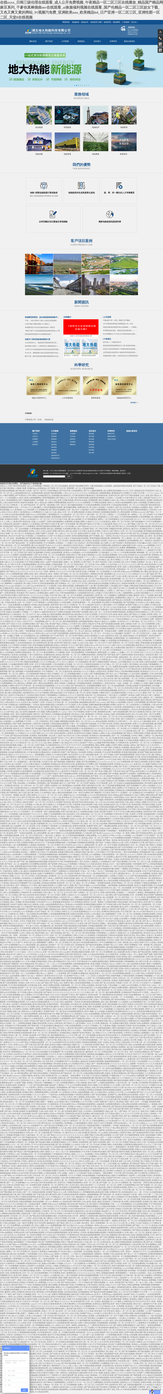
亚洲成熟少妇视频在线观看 (129, 701)
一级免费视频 (39, 622)
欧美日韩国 (149, 1050)
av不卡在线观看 (69, 591)
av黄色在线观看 (134, 568)
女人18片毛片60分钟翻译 (59, 824)
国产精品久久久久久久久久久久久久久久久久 (25, 572)
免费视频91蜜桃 (67, 900)
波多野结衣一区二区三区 (140, 744)
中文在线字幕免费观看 (112, 753)
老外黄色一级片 (6, 820)
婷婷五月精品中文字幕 (91, 625)
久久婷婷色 (140, 1295)
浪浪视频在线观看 (82, 900)
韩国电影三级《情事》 (10, 936)
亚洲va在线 (146, 1200)
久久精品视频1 (65, 603)
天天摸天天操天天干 (111, 793)
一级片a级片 (113, 696)
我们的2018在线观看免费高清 (85, 943)
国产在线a (142, 1017)
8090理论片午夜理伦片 (16, 732)
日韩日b (116, 1124)
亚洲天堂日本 (114, 496)
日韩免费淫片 (50, 1371)
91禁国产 (54, 872)
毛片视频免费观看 (132, 1136)
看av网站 (110, 896)
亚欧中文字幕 (119, 589)
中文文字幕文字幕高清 (145, 584)
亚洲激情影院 (155, 1350)
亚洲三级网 (120, 627)
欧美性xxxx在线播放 (72, 553)
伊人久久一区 (139, 520)
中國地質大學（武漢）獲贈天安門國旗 (116, 321)
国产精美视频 (59, 763)
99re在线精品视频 (80, 1300)
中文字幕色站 (105, 1307)
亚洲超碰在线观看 (126, 1150)
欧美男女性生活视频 (82, 734)
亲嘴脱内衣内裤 (115, 530)
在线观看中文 (43, 1376)
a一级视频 (153, 1105)
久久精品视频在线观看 (37, 1110)
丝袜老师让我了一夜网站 (128, 1362)
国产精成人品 (87, 1131)
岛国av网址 (94, 1238)
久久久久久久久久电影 (40, 596)
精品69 (16, 729)
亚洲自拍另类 (19, 1233)
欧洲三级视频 (92, 694)
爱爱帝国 (59, 879)
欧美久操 (28, 943)
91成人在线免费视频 (114, 734)
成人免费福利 (68, 889)
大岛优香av (50, 1057)
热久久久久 (38, 589)
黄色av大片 (118, 525)
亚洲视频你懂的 (74, 675)
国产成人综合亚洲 (123, 508)
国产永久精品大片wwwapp (23, 582)
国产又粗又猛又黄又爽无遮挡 (116, 927)
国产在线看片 (118, 544)
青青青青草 (109, 801)
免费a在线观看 (52, 713)
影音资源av (7, 846)
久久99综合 (76, 1145)
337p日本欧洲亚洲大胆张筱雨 (34, 900)
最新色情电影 (133, 858)
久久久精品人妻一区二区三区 (72, 682)
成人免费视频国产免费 (40, 851)
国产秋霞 (21, 1231)
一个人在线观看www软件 (13, 499)
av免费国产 (123, 696)
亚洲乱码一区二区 (77, 606)
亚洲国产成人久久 (110, 946)
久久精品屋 (56, 1081)
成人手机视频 (22, 1155)
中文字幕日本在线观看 (89, 1288)
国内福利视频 (148, 725)
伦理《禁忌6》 (127, 1252)
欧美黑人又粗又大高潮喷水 (47, 1238)
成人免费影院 (99, 1362)
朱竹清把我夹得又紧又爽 (43, 644)
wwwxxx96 (91, 796)
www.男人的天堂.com (8, 1236)
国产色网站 (23, 558)
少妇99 (155, 544)
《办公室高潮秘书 (60, 920)
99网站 (143, 796)
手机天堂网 (103, 530)
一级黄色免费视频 (65, 832)
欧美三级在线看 (143, 708)
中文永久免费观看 (33, 891)
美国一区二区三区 (73, 656)
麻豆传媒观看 (10, 770)
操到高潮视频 (25, 717)
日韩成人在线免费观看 (53, 553)
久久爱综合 (17, 803)
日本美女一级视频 (11, 796)
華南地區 (91, 442)
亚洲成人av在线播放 (140, 1345)
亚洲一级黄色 (49, 572)
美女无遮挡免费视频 (123, 1321)
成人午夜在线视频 (111, 881)
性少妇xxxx (129, 1088)
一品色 (9, 606)
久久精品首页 (119, 1010)
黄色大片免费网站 (75, 939)
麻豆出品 (28, 905)
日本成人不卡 (67, 779)
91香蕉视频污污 (18, 1260)
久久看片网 (115, 572)
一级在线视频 (61, 848)
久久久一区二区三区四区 (25, 877)
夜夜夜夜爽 (8, 729)
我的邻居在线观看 (22, 874)
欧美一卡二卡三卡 (39, 1295)
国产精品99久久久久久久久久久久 (92, 527)
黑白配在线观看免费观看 (67, 870)
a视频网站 (144, 675)
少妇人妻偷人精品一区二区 (82, 639)
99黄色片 (30, 610)
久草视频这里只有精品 (61, 1155)
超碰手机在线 (75, 634)
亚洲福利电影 (41, 962)
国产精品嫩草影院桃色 (125, 1359)
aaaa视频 (97, 744)
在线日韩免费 (87, 805)
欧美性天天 (147, 1157)
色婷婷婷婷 (27, 725)
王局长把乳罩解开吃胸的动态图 (138, 1181)
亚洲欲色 (117, 748)
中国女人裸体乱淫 (29, 1162)
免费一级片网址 (79, 981)
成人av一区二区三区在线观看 (120, 660)
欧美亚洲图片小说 (84, 1345)
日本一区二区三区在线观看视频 (26, 760)
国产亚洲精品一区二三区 (65, 584)
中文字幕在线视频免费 (17, 986)
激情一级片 (114, 710)
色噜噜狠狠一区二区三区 (71, 986)
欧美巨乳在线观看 (49, 891)
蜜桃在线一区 (106, 1024)
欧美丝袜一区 (23, 1236)
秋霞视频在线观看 (108, 513)
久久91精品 (56, 755)
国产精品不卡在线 (76, 1088)
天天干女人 (117, 1191)
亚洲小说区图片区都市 (103, 813)
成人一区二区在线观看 (122, 889)
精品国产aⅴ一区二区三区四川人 (125, 1122)
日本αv (95, 867)
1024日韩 (113, 998)
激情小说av (139, 808)
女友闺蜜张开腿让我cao (72, 530)
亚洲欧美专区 (8, 589)
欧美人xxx (4, 1245)
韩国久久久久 (101, 1034)
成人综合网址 (108, 1172)
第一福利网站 (86, 770)
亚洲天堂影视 (94, 679)
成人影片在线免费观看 (136, 1048)
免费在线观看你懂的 (100, 962)
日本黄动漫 (32, 986)
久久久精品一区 (7, 601)
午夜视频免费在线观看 (96, 832)
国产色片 (110, 675)
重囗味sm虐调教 (75, 520)
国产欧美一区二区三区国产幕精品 (70, 637)
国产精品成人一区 (63, 860)
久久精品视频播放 (19, 708)
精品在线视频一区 (42, 541)
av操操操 (33, 846)
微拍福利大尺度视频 (84, 1198)
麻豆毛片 (135, 530)
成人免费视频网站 (20, 846)
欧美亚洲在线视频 (38, 717)
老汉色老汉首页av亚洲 (33, 848)
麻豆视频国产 (19, 1243)
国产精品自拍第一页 (20, 544)
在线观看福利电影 (46, 1281)
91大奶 (133, 494)
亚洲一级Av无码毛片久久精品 (99, 1050)
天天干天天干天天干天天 (71, 746)
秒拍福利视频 (26, 1005)
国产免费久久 (122, 910)
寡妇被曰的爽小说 (77, 541)
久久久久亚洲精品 (114, 929)
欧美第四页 (65, 903)
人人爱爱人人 (110, 591)
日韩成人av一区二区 (22, 682)
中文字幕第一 (27, 608)
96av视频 (149, 1264)
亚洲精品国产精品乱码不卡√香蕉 (135, 993)
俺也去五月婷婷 (64, 537)
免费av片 (6, 627)
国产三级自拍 (5, 777)
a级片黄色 (52, 1029)
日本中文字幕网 (55, 1214)
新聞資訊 (81, 41)
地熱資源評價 (55, 459)
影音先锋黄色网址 (91, 791)
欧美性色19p (96, 1067)
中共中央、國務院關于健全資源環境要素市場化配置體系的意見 (47, 354)
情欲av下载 (65, 1243)
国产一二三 (41, 777)
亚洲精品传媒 (42, 658)
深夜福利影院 (10, 594)
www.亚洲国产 (138, 836)
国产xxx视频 (144, 689)
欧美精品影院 (125, 881)
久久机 (159, 565)
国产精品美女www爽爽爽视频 (135, 1072)
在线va (60, 1010)
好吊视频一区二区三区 (74, 665)
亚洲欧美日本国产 (59, 753)
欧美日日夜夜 (112, 658)
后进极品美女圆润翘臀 (148, 751)
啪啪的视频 (136, 608)
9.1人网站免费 (69, 1048)
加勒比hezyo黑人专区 (120, 843)
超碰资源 (68, 1003)
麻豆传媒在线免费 (46, 886)
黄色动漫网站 (48, 660)
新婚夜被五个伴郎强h (90, 629)
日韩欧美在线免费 (84, 591)
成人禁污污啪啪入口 (115, 560)
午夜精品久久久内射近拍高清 (24, 777)
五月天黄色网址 (103, 1264)
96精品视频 (52, 1252)
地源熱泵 (54, 453)
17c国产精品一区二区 (138, 622)
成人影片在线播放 (93, 1212)
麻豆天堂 (70, 1307)
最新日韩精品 (129, 637)
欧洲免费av (18, 855)
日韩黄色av (63, 1238)
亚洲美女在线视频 (94, 1091)
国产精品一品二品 (12, 865)
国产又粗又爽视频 (120, 862)
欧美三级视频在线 (68, 1274)
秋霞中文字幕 (91, 713)
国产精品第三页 (82, 1205)
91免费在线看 (119, 648)
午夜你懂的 (120, 551)
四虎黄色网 (73, 877)
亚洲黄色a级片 (32, 639)
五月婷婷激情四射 (53, 908)
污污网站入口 (145, 1119)
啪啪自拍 (32, 1257)
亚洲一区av (103, 817)
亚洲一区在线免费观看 (75, 653)
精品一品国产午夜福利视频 (52, 563)
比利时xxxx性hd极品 (103, 751)
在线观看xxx (143, 1317)
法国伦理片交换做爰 (41, 725)
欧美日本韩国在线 (12, 658)
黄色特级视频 (21, 1041)
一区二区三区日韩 (8, 798)
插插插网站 (83, 703)
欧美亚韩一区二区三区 (66, 884)
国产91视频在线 (78, 1019)
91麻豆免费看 (8, 496)
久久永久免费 (25, 1290)
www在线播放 (8, 653)
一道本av (59, 1057)
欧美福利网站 (111, 1362)
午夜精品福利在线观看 (79, 539)
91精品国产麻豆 (60, 1107)
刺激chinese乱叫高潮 (143, 1150)
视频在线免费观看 (31, 663)
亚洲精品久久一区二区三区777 (85, 817)
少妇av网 (64, 1179)
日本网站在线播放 (42, 967)
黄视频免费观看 (131, 1257)
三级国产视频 (106, 1200)
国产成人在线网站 (145, 1276)
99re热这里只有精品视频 (123, 1240)
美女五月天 (13, 537)
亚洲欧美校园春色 (58, 851)
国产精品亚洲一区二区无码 (19, 998)
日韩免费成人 (135, 908)
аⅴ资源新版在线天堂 (22, 494)
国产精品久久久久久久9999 (55, 1262)
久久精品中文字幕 (89, 1107)
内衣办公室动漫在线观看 (15, 515)
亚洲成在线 (85, 1188)
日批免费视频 (144, 518)
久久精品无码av (101, 1093)
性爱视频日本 (42, 824)
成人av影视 (41, 615)
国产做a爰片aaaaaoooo (102, 834)
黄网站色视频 (59, 632)
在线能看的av (72, 758)
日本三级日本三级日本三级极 (149, 539)
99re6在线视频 (42, 1053)
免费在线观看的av (141, 511)
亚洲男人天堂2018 (102, 532)
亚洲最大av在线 (74, 1107)
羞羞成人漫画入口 (40, 679)
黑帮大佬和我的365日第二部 (109, 758)
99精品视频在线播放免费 (94, 1074)
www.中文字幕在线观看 (17, 1065)
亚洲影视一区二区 (49, 1186)
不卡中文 (106, 1129)
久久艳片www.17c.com (33, 1122)
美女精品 (120, 1103)
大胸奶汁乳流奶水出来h (134, 1371)
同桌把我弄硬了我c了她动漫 (79, 1100)
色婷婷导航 (67, 518)
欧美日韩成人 (79, 546)
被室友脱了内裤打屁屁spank (141, 1262)
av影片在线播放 (94, 908)
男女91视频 (54, 722)
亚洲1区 (91, 532)
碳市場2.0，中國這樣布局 (112, 343)
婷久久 (29, 732)
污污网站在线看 (89, 941)
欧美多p (100, 1038)
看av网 (7, 694)
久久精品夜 (52, 587)
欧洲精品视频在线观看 (93, 905)
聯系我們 (35, 445)
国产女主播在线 (141, 1174)
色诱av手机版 (29, 1022)
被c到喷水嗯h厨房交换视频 (151, 1129)
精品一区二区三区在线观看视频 (79, 1262)
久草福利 (3, 965)
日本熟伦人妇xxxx (27, 634)
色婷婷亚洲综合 (121, 1022)
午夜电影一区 (142, 1340)
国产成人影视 (71, 532)
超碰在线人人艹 (18, 891)
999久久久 (121, 646)
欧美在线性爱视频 (26, 629)
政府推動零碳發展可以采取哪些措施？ (38, 335)
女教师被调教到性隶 (81, 965)
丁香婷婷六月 (153, 1072)
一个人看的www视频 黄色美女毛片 (43, 613)
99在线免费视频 (88, 1176)
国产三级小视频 (95, 1129)
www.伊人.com (34, 1245)
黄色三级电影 (126, 625)
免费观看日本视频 (72, 522)
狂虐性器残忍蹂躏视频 (108, 691)
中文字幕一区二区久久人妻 (139, 862)
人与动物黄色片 (40, 537)
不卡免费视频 (107, 815)
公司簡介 (35, 434)
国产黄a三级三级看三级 (126, 939)
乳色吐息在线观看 (126, 867)
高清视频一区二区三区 (19, 832)
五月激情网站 (58, 1124)
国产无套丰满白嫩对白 (50, 1007)
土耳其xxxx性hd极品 (33, 1317)
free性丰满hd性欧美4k (38, 1119)
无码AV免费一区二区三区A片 (12, 534)
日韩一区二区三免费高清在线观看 (114, 667)
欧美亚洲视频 (82, 589)
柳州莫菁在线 (68, 615)
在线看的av (141, 939)
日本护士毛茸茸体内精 (39, 1229)
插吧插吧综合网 (104, 713)
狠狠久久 (143, 558)
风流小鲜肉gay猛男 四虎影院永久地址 (123, 796)
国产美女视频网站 (89, 763)
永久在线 (95, 984)
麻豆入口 (63, 784)
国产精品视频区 (144, 1352)
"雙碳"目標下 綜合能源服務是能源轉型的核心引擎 (42, 332)
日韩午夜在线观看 (115, 1034)
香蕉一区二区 (35, 950)
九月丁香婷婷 (156, 589)
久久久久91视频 (74, 1176)
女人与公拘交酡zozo (69, 527)
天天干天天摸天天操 (59, 520)
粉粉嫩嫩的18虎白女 (39, 998)
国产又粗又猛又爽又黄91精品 (45, 670)
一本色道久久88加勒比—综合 (140, 1274)
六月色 (130, 694)
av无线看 (79, 1248)
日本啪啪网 (59, 1062)
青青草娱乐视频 (14, 608)
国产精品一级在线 (110, 841)
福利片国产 (73, 929)
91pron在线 (94, 1333)
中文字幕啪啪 (43, 694)
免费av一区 (68, 563)
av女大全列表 (103, 1343)
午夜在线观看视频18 (68, 594)
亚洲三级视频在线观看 (140, 1236)
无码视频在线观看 (84, 684)
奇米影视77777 (82, 558)
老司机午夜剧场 (7, 874)
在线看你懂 (147, 641)
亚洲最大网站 (28, 1093)
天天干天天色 (82, 584)
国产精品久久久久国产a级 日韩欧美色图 (72, 499)
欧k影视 (10, 834)
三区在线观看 (58, 665)
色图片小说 (72, 544)
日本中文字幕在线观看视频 (43, 584)
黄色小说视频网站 (14, 1088)
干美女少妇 (91, 1245)
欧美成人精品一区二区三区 (93, 839)
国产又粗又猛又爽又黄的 (36, 570)
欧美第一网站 (10, 1210)
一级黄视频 (53, 1231)
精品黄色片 (68, 546)
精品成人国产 (110, 577)
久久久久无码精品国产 (96, 1210)
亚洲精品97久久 (20, 1336)
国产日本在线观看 (125, 848)
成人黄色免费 (57, 927)
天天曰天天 (103, 615)
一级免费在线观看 (103, 884)
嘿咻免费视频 (46, 1245)
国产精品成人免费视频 (103, 639)
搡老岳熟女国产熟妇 (154, 796)
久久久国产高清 (138, 974)
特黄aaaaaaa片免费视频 (130, 572)
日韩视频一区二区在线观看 (99, 572)
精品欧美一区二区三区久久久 (93, 896)
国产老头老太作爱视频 (54, 1126)
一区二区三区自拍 (128, 1062)
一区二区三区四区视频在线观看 (109, 1098)
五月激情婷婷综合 (92, 739)
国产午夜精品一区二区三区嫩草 (76, 1281)
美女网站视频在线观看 (130, 672)
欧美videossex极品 (35, 1117)
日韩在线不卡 (152, 629)
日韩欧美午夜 (26, 893)
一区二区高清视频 (21, 530)
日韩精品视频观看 (95, 927)
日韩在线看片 (77, 741)
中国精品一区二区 (59, 675)
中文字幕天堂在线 (84, 701)
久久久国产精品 (18, 1107)
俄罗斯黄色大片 (9, 1160)
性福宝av (120, 784)
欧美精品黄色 (130, 544)
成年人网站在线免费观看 (43, 684)
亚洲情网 (16, 879)
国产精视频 (120, 782)
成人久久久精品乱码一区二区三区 (24, 744)
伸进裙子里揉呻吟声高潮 (91, 1371)
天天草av (144, 658)
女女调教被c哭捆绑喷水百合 (27, 701)
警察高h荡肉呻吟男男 (147, 1122)
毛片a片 (145, 1086)
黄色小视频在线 (42, 798)
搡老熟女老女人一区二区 (128, 874)
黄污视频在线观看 (75, 506)
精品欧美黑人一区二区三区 (100, 974)
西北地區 (91, 451)
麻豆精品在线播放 (121, 1081)
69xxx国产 (139, 1050)
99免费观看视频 (19, 618)
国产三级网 (45, 786)
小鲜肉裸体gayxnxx (55, 960)
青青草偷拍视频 (108, 744)
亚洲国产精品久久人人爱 (56, 1193)
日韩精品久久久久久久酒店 (18, 741)
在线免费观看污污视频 (33, 1067)
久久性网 (96, 1024)
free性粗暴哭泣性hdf (61, 1043)
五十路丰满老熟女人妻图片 (54, 1117)
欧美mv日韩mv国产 (125, 991)
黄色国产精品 (55, 625)
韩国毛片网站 (126, 1133)
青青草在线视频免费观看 (13, 927)
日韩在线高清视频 (106, 808)
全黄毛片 (150, 936)
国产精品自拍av (77, 1243)
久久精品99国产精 (148, 1290)
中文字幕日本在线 (105, 725)
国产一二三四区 (25, 1219)
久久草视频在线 (41, 511)
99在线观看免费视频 (73, 834)
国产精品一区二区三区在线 (137, 1260)
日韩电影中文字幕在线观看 (16, 1026)
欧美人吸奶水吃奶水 (73, 620)
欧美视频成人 (125, 710)
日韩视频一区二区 (43, 501)
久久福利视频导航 (135, 934)
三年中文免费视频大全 (143, 867)
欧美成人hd (145, 858)
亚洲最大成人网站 (17, 1072)
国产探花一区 (89, 563)
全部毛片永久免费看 (117, 549)
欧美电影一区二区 (14, 720)
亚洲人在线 (5, 1274)
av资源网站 (31, 784)
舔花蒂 (113, 910)
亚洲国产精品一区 (90, 530)
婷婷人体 (17, 1012)
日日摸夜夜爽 (39, 817)
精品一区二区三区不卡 (99, 644)
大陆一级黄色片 (61, 1374)
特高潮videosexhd (122, 765)
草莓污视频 (118, 741)
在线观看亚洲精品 (58, 1143)
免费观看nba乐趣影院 (21, 606)
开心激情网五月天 (145, 1390)
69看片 (126, 665)
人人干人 (125, 651)
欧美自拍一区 (141, 1029)
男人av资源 (130, 1224)
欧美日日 (71, 503)
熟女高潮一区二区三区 (130, 1160)
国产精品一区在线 (148, 910)
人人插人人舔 (49, 748)
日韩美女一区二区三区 (16, 1309)
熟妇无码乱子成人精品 (147, 791)
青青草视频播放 (49, 499)
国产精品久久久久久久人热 (62, 1302)
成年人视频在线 (27, 967)
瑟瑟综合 (127, 530)
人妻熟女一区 (72, 663)
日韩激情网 (99, 1357)
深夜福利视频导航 (134, 1386)
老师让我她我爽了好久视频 (34, 713)
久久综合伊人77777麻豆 (86, 1081)
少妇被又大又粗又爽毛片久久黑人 (129, 499)
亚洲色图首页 (140, 991)
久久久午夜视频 (95, 841)
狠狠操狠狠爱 (87, 1255)
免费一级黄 (81, 1048)
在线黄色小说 (56, 786)
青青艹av (108, 839)
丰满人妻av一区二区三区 (17, 1117)
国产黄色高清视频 (118, 851)
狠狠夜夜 (91, 1055)
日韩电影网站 (16, 694)
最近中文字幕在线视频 (57, 1336)
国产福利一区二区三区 (96, 515)
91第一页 (128, 560)
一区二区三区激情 (145, 515)
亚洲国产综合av (113, 672)
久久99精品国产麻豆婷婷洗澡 (148, 506)
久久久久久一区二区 (55, 717)
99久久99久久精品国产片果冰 (81, 744)
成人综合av (145, 1114)
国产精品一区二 (18, 974)
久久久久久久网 (53, 1283)
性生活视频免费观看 (18, 1288)
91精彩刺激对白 (139, 560)
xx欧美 (115, 979)
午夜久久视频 (146, 627)
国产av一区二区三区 (54, 622)
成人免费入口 (106, 544)
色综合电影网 (59, 734)
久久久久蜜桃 (143, 606)
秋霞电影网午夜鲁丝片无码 (40, 675)
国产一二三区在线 (40, 860)
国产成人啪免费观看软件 (153, 1126)
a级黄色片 (58, 1200)
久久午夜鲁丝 (132, 691)
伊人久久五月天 (23, 1307)
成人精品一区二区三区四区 (79, 920)
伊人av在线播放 (48, 939)
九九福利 (87, 560)
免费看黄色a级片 (144, 774)
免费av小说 (18, 872)
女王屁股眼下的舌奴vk (90, 1138)
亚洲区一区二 (11, 1024)
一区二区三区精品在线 (63, 672)
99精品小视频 (151, 720)
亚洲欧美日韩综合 (144, 713)
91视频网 (80, 1038)
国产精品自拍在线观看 (19, 736)
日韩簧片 (111, 508)
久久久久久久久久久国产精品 (59, 1169)
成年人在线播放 (149, 786)
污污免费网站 (91, 1157)
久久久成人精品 (55, 513)
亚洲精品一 (23, 641)
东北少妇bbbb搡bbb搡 (43, 577)
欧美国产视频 (143, 753)
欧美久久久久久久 (8, 1305)
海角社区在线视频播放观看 (131, 1309)
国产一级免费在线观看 (108, 827)
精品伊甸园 (40, 934)
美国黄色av (7, 1057)
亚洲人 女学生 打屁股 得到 (25, 922)
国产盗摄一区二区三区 (70, 575)
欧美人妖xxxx (70, 777)
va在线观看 (99, 1317)
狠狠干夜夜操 (151, 765)
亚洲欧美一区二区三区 (100, 608)
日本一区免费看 (136, 896)
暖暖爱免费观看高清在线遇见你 (60, 551)
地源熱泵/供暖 (96, 22)
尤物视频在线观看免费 (19, 774)
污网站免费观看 (30, 855)
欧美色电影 (35, 779)
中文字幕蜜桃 (49, 544)
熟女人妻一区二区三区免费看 (70, 596)
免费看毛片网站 (88, 1219)
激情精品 (29, 808)
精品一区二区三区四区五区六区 (89, 879)
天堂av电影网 (81, 1084)
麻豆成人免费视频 (54, 530)
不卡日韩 (76, 518)
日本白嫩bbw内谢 (144, 544)
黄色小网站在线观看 (31, 627)
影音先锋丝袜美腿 (68, 998)
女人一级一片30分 (141, 1193)
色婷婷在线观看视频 (143, 1314)
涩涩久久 (94, 977)
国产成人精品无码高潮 (147, 565)
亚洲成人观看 (157, 874)
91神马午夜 (27, 751)
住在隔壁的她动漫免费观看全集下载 (121, 967)
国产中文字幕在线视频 (130, 496)
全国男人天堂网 (136, 815)
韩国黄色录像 (86, 1072)
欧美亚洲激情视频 (83, 984)
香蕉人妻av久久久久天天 (68, 1041)
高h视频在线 (95, 551)
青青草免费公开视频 (142, 734)
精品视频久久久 (147, 594)
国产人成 (152, 1029)
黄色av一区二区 (92, 1019)
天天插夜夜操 (97, 1100)
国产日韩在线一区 (53, 817)
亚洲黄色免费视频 (7, 492)
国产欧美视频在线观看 (102, 601)
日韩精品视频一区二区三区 (63, 565)
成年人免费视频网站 (99, 511)
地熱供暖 (54, 445)
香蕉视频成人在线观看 (71, 786)
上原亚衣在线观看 (51, 1019)
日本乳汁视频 (134, 644)
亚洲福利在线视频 (140, 1000)
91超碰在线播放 (66, 858)
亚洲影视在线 (49, 656)
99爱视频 (112, 1388)
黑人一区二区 (106, 739)
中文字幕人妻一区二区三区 (149, 549)
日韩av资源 (55, 1150)
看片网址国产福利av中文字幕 (88, 525)
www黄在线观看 (29, 946)
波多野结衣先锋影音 (25, 1207)
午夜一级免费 (144, 946)
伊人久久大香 (47, 734)
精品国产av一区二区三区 (40, 520)
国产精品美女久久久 (124, 1298)
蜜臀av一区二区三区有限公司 (60, 943)
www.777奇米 (115, 620)
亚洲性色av (97, 1305)
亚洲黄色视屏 (136, 1153)
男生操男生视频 (151, 784)
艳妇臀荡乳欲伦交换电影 (113, 996)
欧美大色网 (132, 1057)
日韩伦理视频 (144, 1367)
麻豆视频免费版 (70, 508)
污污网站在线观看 (99, 503)
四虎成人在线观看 (94, 753)
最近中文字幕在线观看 (135, 1010)
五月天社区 (93, 1300)
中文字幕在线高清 (131, 779)
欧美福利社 (84, 575)
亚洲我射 (151, 732)
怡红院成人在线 (147, 667)
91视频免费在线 (34, 579)
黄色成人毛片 (12, 629)
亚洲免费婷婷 (12, 501)
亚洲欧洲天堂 (130, 582)
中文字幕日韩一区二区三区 (23, 568)
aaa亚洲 (137, 594)
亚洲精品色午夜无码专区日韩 (63, 765)
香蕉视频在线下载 (147, 853)
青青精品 (156, 556)
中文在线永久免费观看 (31, 667)
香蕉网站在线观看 (52, 1179)
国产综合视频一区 (151, 1036)
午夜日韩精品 (93, 829)
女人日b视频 (58, 729)
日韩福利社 (44, 722)
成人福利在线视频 (127, 677)
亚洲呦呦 (93, 589)
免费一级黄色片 (156, 620)
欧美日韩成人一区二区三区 (129, 827)
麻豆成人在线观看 (17, 1255)
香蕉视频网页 (99, 1112)
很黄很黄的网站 (104, 1029)
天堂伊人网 (71, 1098)
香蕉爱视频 (56, 518)
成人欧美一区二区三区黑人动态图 (22, 824)
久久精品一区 (90, 910)
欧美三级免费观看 (148, 898)
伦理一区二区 (149, 1069)
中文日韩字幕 (110, 570)
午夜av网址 (45, 667)
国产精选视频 (53, 784)
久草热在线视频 (52, 858)
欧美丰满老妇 (84, 870)
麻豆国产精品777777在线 (110, 822)
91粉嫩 (102, 641)
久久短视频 (4, 1290)
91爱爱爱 (85, 732)
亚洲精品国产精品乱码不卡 (14, 527)
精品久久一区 (133, 599)
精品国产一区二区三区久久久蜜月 (56, 539)
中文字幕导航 (118, 1055)
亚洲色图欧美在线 (123, 715)
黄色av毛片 (61, 1326)
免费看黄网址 (121, 599)
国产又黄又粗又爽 (40, 1214)
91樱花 (22, 660)
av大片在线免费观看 (89, 553)
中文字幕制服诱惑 (90, 520)
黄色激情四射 (101, 796)
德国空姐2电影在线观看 (133, 1069)
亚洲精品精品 (156, 798)
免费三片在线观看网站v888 (55, 815)
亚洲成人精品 (121, 1238)
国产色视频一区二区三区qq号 (59, 741)
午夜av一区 (54, 558)
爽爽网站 (9, 584)
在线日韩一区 (90, 696)
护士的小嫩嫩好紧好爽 (25, 1141)
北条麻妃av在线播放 (140, 508)
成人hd (2, 1321)
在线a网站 (22, 784)
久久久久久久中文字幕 (65, 572)
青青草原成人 (22, 591)
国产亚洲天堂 (55, 1355)
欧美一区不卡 (100, 658)
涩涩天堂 (111, 960)
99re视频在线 (38, 772)
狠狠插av (83, 1195)
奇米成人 (144, 696)
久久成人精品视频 (83, 867)
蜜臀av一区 (102, 520)
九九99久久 (114, 817)
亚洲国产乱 (112, 1095)
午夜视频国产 (86, 627)
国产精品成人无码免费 (121, 601)
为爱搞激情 (155, 1212)
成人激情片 (135, 1290)
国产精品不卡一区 (97, 1069)
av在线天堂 (18, 958)
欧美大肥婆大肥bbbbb (56, 532)
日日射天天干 (5, 541)
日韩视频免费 (96, 1172)
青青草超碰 (27, 1221)
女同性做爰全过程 (14, 1017)
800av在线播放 (13, 889)
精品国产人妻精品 (20, 525)
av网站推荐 (133, 587)
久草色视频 (147, 1309)
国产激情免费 (136, 1376)
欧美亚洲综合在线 (15, 670)
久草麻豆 (86, 1283)
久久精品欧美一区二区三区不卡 (73, 515)
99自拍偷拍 (32, 1065)
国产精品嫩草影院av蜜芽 (42, 729)
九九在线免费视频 (66, 1231)
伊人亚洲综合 (35, 641)
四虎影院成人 (129, 682)
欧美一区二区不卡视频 (104, 755)
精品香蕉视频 (80, 1050)
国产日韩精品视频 (47, 1288)
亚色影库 (83, 549)
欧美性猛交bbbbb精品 (59, 648)
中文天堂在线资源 (105, 741)
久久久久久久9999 (32, 1357)
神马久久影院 (101, 689)
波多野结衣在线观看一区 (39, 689)
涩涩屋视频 (149, 801)
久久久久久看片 (39, 1095)
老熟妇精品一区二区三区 (127, 570)
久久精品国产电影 (35, 789)
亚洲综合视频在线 (142, 1053)
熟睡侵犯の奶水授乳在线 (17, 579)
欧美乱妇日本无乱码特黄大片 (109, 1036)
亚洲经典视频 (66, 1160)
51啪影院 (94, 862)
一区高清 (35, 706)
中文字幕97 (86, 1153)
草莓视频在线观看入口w (51, 779)
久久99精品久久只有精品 (98, 549)
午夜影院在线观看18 (92, 665)
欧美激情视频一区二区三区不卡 (123, 579)
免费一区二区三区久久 (9, 1079)
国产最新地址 (12, 793)
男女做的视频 (58, 782)
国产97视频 (123, 587)
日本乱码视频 (26, 1095)
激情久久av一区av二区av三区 (57, 1153)
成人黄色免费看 (40, 834)
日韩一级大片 (61, 506)
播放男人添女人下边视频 (144, 596)
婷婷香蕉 (54, 827)
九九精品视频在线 (34, 618)
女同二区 (112, 784)
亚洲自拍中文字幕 (55, 862)
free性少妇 (113, 1290)
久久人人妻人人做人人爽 (40, 1081)
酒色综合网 (154, 820)
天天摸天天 (51, 803)
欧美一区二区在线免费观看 (114, 686)
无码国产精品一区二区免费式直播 (45, 682)
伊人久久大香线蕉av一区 (24, 813)
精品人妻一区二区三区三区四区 (72, 1157)
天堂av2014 (38, 691)
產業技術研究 (112, 437)
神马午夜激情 (116, 610)
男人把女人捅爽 (155, 1081)
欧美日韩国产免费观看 (95, 599)
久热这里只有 (64, 898)
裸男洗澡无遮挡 (56, 694)
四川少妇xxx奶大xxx (43, 920)
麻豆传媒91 (108, 606)
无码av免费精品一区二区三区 (107, 1155)
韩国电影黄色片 (129, 708)
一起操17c (71, 1174)
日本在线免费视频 (84, 1305)
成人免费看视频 (43, 637)
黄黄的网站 (130, 646)
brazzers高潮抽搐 (148, 568)
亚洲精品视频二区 (121, 639)
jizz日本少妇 (45, 917)
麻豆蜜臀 (133, 1388)
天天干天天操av (43, 1257)
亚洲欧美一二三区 (25, 1086)
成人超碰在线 (42, 946)
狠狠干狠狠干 (41, 534)
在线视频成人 (98, 684)
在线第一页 (53, 534)
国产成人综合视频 (48, 972)
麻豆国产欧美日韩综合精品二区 (85, 803)
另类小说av (143, 988)
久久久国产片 (17, 943)
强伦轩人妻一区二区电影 (137, 851)
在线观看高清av (152, 679)
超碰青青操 (118, 1295)
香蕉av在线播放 (88, 986)
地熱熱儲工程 (55, 456)
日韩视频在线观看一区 (23, 1031)
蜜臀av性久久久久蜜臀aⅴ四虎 (20, 748)
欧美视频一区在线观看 (81, 608)
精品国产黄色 (104, 977)
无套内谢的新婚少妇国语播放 (75, 927)
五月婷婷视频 (5, 910)
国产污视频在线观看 (27, 501)
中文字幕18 (124, 1328)
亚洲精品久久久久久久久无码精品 (135, 620)
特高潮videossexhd (138, 513)
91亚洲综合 (30, 660)
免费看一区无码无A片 (119, 622)
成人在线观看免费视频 (9, 551)
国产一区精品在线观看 (23, 834)
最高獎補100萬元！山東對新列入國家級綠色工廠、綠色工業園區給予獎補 (50, 347)
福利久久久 (21, 955)
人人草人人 (115, 553)
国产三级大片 (110, 1103)
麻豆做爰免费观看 (70, 622)
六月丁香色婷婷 (72, 549)
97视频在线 (114, 1076)
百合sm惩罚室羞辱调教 (27, 549)
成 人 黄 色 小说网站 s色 (103, 648)
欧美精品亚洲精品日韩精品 (104, 627)
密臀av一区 (63, 629)
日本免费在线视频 (128, 553)
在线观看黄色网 (110, 568)
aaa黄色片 (112, 934)
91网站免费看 (22, 532)
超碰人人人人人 (78, 1155)
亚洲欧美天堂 (115, 1193)
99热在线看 (9, 703)
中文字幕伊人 (78, 641)
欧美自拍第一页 (44, 867)
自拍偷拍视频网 (91, 641)
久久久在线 (153, 1065)
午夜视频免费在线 (68, 1017)
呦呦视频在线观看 (151, 917)
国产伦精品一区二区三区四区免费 (90, 1017)
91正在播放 (39, 727)
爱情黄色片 (56, 1367)
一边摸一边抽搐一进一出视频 (128, 684)
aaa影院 (125, 1041)
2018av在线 (122, 556)
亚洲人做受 (122, 568)
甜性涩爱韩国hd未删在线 (103, 670)
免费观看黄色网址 (42, 1093)
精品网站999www (30, 694)
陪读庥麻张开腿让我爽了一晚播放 (51, 549)
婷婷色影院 (110, 599)
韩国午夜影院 (12, 679)
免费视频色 (99, 1383)
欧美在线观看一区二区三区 (86, 1231)
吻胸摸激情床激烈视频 (38, 862)
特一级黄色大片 (78, 860)
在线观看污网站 (112, 677)
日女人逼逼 (145, 496)
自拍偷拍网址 (89, 596)
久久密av (85, 675)
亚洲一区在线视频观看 (36, 1324)
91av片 (126, 492)
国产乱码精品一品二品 (146, 1214)
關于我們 (49, 41)
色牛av (3, 620)
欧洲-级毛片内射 (15, 599)
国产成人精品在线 (98, 1188)
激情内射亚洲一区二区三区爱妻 (81, 1328)
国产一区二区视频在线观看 (114, 879)
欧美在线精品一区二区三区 (148, 920)
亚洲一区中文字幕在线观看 (41, 665)
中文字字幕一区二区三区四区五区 (14, 553)
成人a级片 (148, 777)
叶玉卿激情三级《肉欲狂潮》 (84, 917)
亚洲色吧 (89, 1362)
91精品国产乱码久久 (94, 606)
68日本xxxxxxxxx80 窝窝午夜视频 (115, 1281)
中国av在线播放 (9, 1224)
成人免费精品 (150, 570)
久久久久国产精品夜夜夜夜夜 (47, 629)
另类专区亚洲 (38, 1221)
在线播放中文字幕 (68, 701)
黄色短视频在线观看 (104, 1081)
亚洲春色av (106, 851)
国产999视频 (94, 537)
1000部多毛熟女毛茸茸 (36, 696)
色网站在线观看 (64, 613)
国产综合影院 (128, 1174)
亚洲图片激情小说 (124, 931)
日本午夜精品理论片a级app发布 (16, 1100)
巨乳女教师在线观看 (103, 972)
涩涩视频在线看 (154, 851)
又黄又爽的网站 (36, 560)
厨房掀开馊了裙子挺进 (106, 656)
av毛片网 (133, 1041)
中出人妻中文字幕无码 (74, 739)
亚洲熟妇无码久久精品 (98, 779)
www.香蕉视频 (54, 903)
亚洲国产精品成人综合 (132, 1143)
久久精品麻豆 (104, 553)
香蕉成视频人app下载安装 (50, 701)
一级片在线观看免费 (120, 713)
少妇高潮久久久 (94, 582)
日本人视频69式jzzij (66, 796)
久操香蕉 (104, 660)
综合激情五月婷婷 (124, 1026)
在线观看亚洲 (106, 1269)
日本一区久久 (87, 874)
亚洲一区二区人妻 (101, 651)
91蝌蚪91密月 (13, 686)
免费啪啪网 (79, 587)
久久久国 (77, 1133)
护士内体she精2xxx (66, 1252)
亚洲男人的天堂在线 (70, 755)
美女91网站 (141, 936)
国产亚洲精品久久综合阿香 (111, 708)
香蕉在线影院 (80, 1055)
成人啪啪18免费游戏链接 (121, 1243)
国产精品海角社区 (78, 686)
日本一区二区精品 (88, 518)
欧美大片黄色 (131, 953)
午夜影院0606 (54, 1074)
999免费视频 (10, 1143)
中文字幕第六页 (7, 622)
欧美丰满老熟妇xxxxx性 (91, 556)
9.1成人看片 (155, 1034)
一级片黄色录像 (34, 763)
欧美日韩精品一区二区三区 (140, 870)
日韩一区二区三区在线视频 (132, 532)
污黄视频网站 (153, 665)
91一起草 (110, 1283)
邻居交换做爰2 (42, 877)
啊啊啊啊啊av (132, 549)
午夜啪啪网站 (129, 962)
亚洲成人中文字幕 (144, 822)
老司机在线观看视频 (149, 758)
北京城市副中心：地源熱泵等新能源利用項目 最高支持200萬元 (47, 343)
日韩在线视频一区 (75, 1207)
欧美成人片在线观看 (44, 632)
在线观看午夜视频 (74, 941)
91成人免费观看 (104, 789)
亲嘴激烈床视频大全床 (9, 508)
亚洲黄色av (76, 1131)
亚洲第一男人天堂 (26, 727)
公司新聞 (72, 434)
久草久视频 (11, 1340)
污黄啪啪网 (20, 1264)
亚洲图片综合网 (57, 1172)
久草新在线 (106, 981)
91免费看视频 (68, 1055)
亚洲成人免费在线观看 (121, 981)
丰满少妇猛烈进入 (86, 988)
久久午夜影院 (14, 646)
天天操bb (75, 1169)
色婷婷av (16, 851)
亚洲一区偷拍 (103, 1043)
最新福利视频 (54, 813)
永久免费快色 (80, 1264)
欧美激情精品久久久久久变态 (130, 641)
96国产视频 (40, 746)
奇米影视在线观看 (154, 855)
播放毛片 (9, 691)
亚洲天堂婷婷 (69, 879)
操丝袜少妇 (60, 656)
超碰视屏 (101, 1105)
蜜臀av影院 (29, 575)
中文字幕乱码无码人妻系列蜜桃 (139, 670)
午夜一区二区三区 (86, 772)
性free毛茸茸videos (69, 846)
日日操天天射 (47, 763)
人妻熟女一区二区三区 (114, 1017)
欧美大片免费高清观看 (143, 886)
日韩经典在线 (108, 1367)
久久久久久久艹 (126, 1364)
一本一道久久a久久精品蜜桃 (139, 722)
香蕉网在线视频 (44, 958)
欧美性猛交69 (122, 1169)
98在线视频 (26, 1114)
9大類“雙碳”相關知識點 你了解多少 (37, 325)
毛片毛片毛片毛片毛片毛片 (112, 582)
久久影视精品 (35, 525)
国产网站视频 (6, 1193)
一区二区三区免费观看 (92, 1290)
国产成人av (147, 922)
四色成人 (114, 663)
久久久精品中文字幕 (106, 836)
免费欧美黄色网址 (88, 656)
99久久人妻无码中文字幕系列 (66, 772)
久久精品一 (110, 499)
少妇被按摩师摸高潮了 (38, 832)
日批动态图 (19, 808)
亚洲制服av (35, 969)
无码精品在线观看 (48, 884)
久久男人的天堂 (107, 679)
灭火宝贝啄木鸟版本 (124, 629)
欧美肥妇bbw (26, 513)
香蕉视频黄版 (150, 893)
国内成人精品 (104, 1286)
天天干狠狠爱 (16, 1248)
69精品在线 (8, 525)
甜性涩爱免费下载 (42, 648)
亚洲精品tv (89, 1226)
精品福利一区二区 (41, 608)
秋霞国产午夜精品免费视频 (146, 884)
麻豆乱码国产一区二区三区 (141, 748)
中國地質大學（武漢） (34, 420)
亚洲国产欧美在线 (63, 803)
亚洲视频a (30, 1072)
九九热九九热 (83, 644)
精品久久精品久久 (102, 622)
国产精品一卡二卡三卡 (88, 758)
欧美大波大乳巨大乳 (67, 736)
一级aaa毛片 (154, 993)
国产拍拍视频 (129, 603)
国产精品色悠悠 (144, 953)
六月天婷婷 (61, 1371)
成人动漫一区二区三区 (67, 948)
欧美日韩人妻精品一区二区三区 (82, 618)
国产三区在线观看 (68, 525)
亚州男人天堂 (23, 560)
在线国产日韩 (26, 646)
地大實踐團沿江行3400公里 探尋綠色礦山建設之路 (120, 335)
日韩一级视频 (49, 589)
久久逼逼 (28, 670)
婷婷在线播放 (144, 1336)
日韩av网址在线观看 (103, 1136)
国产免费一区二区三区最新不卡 (58, 839)
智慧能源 (54, 437)
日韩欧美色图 (68, 501)
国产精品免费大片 (139, 618)
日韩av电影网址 (87, 1378)
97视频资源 (142, 1255)
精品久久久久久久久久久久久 (110, 732)
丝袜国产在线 (129, 1295)
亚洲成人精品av (92, 708)
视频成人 (26, 599)
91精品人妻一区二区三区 (66, 589)
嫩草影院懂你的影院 (121, 1031)
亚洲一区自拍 (46, 703)
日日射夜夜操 (115, 651)
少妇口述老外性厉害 (11, 503)
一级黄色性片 (5, 1167)
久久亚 (73, 912)
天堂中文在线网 (91, 615)
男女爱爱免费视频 (15, 1212)
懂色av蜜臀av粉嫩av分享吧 (106, 746)
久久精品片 (67, 1331)
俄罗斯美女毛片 (39, 1031)
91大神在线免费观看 (92, 506)
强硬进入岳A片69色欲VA (149, 741)
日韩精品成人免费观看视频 (100, 494)
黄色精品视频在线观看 (116, 948)
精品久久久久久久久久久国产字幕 (22, 924)
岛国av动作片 (47, 1350)
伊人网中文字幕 (142, 962)
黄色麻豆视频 (63, 732)
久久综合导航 (111, 565)
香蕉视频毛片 (68, 1369)
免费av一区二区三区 (86, 1386)
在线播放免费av (150, 815)
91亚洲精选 (91, 1264)
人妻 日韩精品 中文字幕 (88, 691)
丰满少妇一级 (125, 1217)
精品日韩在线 (40, 551)
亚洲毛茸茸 (106, 506)
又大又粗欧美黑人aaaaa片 (114, 1260)
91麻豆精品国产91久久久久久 (91, 568)
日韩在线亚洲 (25, 1279)
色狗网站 (67, 577)
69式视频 (19, 1067)
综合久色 (53, 698)
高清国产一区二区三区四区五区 (137, 634)
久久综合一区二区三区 (133, 591)
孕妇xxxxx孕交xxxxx (22, 941)
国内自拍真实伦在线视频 (99, 584)
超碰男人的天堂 (152, 824)
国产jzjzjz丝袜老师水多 (37, 587)
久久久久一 (69, 1264)
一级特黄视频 (112, 886)
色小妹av (12, 1317)
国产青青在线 (33, 1026)
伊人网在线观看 (123, 513)
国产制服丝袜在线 (29, 1138)
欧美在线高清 (90, 1338)
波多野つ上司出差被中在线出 (141, 1176)
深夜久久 (61, 698)
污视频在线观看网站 (74, 1183)
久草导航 (12, 1307)
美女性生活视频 (44, 565)
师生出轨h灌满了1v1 (9, 953)
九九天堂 (19, 810)
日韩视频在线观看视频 (124, 801)
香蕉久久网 (11, 532)
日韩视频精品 (126, 1205)
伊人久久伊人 (138, 1138)
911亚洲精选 (90, 936)
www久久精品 (154, 1062)
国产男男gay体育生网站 (135, 772)
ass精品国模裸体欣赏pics (55, 905)
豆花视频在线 (30, 637)
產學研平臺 (111, 434)
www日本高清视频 (98, 886)
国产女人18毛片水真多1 (25, 898)
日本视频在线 (62, 939)
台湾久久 (151, 622)
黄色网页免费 (155, 1103)
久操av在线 (43, 1112)
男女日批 (112, 511)
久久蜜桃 (118, 1302)
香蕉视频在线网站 (55, 1248)
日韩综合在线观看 (115, 936)
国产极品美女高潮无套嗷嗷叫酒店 (125, 1107)
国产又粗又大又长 (14, 625)
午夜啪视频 (106, 770)
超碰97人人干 (31, 1362)
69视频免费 (126, 763)
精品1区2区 (11, 955)
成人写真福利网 (36, 1269)
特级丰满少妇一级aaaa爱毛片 (12, 801)
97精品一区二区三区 (86, 972)
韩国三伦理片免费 (126, 1333)
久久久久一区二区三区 (48, 796)
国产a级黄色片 (102, 618)
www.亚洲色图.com (18, 511)
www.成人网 (12, 560)
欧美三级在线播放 (80, 1129)
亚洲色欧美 (80, 946)
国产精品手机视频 (35, 1041)
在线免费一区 (56, 1093)
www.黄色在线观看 (8, 677)
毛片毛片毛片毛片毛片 (113, 682)
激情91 (58, 1255)
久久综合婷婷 (134, 927)
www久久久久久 (63, 639)
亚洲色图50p (54, 1034)
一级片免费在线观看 (88, 610)
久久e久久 (102, 763)
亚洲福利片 (110, 1012)
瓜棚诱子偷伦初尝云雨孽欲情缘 (98, 546)
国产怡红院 (38, 748)
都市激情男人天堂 (104, 589)
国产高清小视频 (69, 727)
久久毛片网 (117, 1141)
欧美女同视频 (69, 660)
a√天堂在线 (87, 670)
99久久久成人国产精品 (47, 870)
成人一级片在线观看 (54, 934)
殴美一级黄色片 (102, 910)
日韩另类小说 (151, 958)
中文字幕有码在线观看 (14, 1029)
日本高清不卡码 (141, 1005)
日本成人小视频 (93, 981)
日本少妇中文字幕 (58, 758)
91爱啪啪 (81, 1098)
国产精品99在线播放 (57, 511)
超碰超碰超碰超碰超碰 (134, 784)
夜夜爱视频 (9, 734)
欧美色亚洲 (125, 860)
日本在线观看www (119, 1060)
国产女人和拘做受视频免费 (58, 1148)
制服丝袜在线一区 (136, 639)
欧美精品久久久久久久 (150, 672)
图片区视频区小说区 (107, 501)
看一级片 (69, 950)
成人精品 (64, 744)
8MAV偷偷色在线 (133, 627)
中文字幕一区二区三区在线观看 (41, 710)
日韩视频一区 (70, 867)
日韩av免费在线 (130, 1317)
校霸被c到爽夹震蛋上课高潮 (69, 853)
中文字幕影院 (47, 672)
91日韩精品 (81, 1091)
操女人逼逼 (85, 1250)
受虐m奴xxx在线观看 (74, 905)
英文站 (134, 22)
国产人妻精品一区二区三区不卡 (87, 893)
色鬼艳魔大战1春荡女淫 (61, 496)
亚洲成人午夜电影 (26, 1283)
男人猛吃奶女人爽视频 (23, 684)
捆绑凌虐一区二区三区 (143, 996)
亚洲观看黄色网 (70, 862)
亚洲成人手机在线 (34, 1084)
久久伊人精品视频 (86, 755)
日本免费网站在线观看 (122, 839)
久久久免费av (116, 1086)
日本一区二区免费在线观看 (74, 513)
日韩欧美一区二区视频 (25, 1143)
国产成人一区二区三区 (72, 934)
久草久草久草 (134, 910)
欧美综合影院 (124, 841)
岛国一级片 (110, 1198)
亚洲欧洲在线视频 (14, 1093)
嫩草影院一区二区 (93, 1053)
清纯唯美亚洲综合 (124, 1288)
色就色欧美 (102, 696)
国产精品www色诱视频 (116, 703)
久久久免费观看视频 (15, 575)
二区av (65, 494)
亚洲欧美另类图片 (12, 520)
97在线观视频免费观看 (148, 1198)
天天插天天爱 (152, 991)
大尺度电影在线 (122, 744)
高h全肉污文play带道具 (153, 934)
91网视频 (88, 1248)
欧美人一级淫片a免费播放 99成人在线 (36, 1091)
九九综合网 (5, 1238)
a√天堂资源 (5, 1119)
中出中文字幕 (12, 558)
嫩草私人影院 (10, 1293)
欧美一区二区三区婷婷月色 (19, 917)
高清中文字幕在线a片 (17, 696)
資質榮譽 (35, 440)
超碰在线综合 (80, 782)
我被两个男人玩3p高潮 (109, 1333)
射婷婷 (56, 1162)
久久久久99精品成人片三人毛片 (143, 651)
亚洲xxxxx (25, 520)
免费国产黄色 (92, 827)
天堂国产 (58, 660)
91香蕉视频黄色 (81, 1124)
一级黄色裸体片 (40, 1029)
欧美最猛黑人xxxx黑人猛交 (108, 518)
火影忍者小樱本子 (71, 1010)
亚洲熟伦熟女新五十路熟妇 (83, 570)
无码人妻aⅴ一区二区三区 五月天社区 (58, 893)
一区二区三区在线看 (64, 720)
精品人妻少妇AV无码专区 (128, 760)
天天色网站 (17, 1010)
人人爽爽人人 (77, 898)
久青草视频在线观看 (38, 530)
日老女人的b (48, 1181)
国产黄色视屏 (54, 1160)
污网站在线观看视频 (53, 727)
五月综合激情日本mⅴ (68, 1105)
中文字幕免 (69, 1172)
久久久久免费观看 (83, 503)
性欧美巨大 (42, 1381)
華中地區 (91, 437)
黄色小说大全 (66, 1007)
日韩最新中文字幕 (64, 805)
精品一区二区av (80, 950)
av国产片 (37, 1200)
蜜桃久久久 (60, 1288)
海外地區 (91, 453)
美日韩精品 (134, 665)
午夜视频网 (64, 820)
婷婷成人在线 (38, 905)
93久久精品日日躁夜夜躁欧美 (26, 698)
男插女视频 (119, 1371)
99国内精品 (67, 1046)
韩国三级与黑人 (102, 710)
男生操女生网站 (11, 596)
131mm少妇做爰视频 (70, 1119)
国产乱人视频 (48, 1290)
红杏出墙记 (78, 798)
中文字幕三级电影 (40, 751)
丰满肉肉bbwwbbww (153, 1138)
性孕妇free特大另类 (29, 931)
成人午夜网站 (26, 996)
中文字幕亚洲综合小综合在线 (108, 1309)
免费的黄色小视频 (73, 763)
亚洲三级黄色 (70, 1350)
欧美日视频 (95, 965)
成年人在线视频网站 (11, 893)
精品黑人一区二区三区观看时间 (22, 1000)
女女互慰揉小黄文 (62, 1103)
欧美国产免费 (131, 606)
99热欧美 (119, 1172)
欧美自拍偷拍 (90, 939)
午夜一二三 (63, 618)
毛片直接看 (132, 1331)
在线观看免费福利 (112, 1105)
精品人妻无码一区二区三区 (103, 1160)
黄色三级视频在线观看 (40, 941)
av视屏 (139, 955)
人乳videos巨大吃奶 (107, 803)
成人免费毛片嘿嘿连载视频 (55, 503)
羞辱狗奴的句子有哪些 (121, 494)
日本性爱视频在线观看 (121, 974)
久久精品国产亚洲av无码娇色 (89, 1174)
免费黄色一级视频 (58, 941)
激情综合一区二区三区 (79, 1122)
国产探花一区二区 (28, 658)
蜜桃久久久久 (80, 808)
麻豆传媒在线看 (149, 1046)
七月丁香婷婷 (72, 1143)
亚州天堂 (7, 1053)
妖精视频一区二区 (116, 1324)
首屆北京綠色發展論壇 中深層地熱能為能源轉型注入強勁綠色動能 (126, 350)
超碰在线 (84, 1062)
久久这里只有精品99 (106, 782)
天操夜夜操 (117, 1269)
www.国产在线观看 (95, 1298)
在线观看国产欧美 (111, 1355)
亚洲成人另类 (24, 984)
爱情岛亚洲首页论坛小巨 (65, 1038)
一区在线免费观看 (151, 808)
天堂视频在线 (80, 1286)
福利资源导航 (17, 541)
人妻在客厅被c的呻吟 (95, 760)
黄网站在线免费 (116, 962)
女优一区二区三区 (7, 1105)
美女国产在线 (101, 986)
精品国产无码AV (58, 739)
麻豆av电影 (67, 1300)
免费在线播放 (59, 1359)
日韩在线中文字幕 (121, 815)
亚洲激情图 (93, 501)
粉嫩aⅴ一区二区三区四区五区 (132, 653)
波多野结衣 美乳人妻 (113, 637)
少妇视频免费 (97, 1250)
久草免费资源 (137, 601)
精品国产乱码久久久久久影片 (51, 546)
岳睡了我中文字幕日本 (124, 941)
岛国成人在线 (90, 1088)
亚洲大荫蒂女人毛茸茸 (94, 682)
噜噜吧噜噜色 (125, 1245)
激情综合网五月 (84, 534)
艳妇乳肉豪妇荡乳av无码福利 (52, 706)
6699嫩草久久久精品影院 (106, 1319)
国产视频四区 (96, 793)
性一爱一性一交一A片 (93, 717)
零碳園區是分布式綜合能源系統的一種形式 (40, 328)
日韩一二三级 (19, 979)
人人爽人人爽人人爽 (36, 620)
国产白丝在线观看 (80, 1331)
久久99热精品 (74, 855)
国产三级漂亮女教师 (124, 656)
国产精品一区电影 (103, 843)
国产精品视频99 (138, 522)
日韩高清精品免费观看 (145, 579)
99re (73, 1198)
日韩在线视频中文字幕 (131, 758)
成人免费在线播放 (55, 1048)
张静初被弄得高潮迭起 (92, 898)
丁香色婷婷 (75, 824)
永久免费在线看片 (120, 1007)
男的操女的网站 (16, 1238)
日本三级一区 (99, 1198)
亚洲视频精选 (84, 1293)
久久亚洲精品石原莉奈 (80, 903)
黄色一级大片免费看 (152, 715)
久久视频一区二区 (33, 1172)
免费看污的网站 (153, 939)
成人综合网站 (62, 1000)
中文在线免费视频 (153, 520)
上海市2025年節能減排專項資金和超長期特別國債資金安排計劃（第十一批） (52, 350)
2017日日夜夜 (70, 706)
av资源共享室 (101, 672)
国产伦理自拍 (20, 496)
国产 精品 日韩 (42, 625)
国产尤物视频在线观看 (104, 765)
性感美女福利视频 (96, 1062)
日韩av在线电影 (18, 610)
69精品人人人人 (146, 1124)
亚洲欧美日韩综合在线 (43, 889)
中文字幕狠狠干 (39, 603)
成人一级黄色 (106, 537)
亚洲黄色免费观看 (130, 751)
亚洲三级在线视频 (106, 791)
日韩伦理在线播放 (136, 537)
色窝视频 (125, 748)
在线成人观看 (109, 715)
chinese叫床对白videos (58, 922)
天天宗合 (71, 922)
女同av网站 (57, 591)
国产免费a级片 (103, 610)
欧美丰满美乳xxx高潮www (150, 1117)
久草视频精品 (32, 601)
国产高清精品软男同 (144, 834)
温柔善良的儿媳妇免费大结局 (124, 546)
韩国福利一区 (96, 1376)
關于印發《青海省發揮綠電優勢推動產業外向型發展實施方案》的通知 (49, 357)
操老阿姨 (41, 846)
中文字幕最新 (119, 606)
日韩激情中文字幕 (96, 727)
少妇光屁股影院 (107, 551)
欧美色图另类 (144, 691)
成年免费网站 (74, 629)
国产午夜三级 (22, 862)
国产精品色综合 (68, 908)
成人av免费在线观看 (104, 1219)
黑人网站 (144, 572)
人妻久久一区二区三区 (68, 534)
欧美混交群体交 (22, 1250)
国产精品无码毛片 (55, 677)
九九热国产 (41, 522)
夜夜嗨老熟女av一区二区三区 (23, 1053)
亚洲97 (141, 570)
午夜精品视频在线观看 (92, 1367)
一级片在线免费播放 (130, 853)
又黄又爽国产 (86, 601)
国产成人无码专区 (87, 710)
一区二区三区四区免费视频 (67, 691)
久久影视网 (130, 589)
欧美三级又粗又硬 (45, 1321)
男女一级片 (129, 1053)
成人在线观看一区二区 (19, 827)
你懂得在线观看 (36, 544)
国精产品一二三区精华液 (82, 1046)
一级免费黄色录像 (124, 832)
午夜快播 (99, 1176)
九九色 (113, 608)
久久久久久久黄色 (152, 653)
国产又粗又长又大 (72, 601)
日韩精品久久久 (148, 608)
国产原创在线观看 (122, 1376)
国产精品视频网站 (143, 589)
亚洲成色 (68, 1112)
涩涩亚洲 (14, 639)
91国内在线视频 (89, 1324)
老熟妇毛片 (122, 934)
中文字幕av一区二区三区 (112, 665)
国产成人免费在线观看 (19, 1119)
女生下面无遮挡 (58, 1236)
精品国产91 (127, 1195)
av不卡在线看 (34, 591)
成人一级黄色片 (146, 541)
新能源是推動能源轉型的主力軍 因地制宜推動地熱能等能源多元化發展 (128, 346)
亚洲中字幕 (46, 579)
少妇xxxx (26, 1126)
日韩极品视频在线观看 (41, 518)
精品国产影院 (117, 1117)
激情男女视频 (98, 591)
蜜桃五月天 (39, 839)
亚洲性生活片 (115, 584)
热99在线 (143, 665)
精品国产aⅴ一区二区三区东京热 (27, 820)
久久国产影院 (118, 1136)
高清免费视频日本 (83, 881)
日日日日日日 (152, 803)
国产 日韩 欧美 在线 (117, 772)
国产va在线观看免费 (136, 958)
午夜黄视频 (75, 1103)
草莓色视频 (145, 644)
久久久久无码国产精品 (49, 760)
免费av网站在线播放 (134, 813)
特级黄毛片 (131, 720)
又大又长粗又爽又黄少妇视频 (116, 1100)
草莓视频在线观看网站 (87, 1105)
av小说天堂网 (134, 675)
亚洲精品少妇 (137, 1036)
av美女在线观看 (153, 1219)
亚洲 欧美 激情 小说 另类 (121, 1162)
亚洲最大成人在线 (79, 582)
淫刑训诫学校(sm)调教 (109, 767)
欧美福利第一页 (81, 889)
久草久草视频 (5, 568)
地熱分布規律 (112, 440)
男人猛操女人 (128, 1378)
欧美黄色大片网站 (94, 1359)
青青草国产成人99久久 (60, 606)
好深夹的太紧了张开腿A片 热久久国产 (81, 698)
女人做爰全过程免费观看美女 (87, 667)
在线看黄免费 (37, 494)
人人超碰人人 (113, 653)
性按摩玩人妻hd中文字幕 (122, 534)
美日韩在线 (23, 710)
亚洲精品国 (5, 1255)
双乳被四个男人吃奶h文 (26, 594)
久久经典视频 (111, 641)
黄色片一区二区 (122, 1262)
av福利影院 (18, 584)
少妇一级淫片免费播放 (132, 1141)
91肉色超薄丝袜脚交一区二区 (124, 506)
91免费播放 (31, 527)
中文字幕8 (82, 532)
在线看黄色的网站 (82, 1369)
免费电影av (63, 872)
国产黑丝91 (115, 532)
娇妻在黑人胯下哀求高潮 (42, 929)
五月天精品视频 (115, 1072)
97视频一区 (18, 637)
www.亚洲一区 (41, 610)
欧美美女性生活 (53, 900)
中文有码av (139, 603)
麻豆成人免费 (139, 1015)
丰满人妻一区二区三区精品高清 (95, 810)
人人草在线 (32, 1069)
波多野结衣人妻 (152, 1240)
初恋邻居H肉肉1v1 (81, 551)
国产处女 (38, 556)
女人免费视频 (65, 608)
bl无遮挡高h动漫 (21, 789)
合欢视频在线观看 (118, 694)
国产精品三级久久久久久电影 (69, 1224)
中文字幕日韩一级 (27, 686)
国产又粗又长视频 (82, 886)
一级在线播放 (111, 924)
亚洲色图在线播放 (130, 929)
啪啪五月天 (107, 1191)
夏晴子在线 (78, 1112)
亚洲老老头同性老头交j (22, 691)
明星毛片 (37, 715)
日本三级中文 (156, 1236)
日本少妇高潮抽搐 (126, 717)
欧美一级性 (138, 1195)
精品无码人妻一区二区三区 (80, 1279)
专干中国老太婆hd (140, 889)
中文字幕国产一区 (152, 836)
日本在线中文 (42, 903)
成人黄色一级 (150, 537)
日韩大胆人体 (6, 870)
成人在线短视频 (101, 774)
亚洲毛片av (71, 1298)
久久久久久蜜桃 (88, 672)
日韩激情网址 (77, 492)
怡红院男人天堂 (139, 629)
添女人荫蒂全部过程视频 (39, 558)
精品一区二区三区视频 (86, 884)
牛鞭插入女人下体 (91, 767)
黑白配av (97, 770)
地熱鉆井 (84, 22)
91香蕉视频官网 (151, 931)
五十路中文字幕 (14, 565)
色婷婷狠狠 (37, 893)
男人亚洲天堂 (59, 1183)
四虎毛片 (82, 544)
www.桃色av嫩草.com (15, 1179)
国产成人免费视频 (131, 1117)
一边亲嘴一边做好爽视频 (46, 1000)
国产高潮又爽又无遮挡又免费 (25, 1300)
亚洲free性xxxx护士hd (44, 634)
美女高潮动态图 (139, 1207)
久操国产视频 (20, 1084)
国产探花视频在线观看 (111, 625)
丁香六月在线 (83, 862)
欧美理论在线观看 (111, 1383)
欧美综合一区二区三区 (91, 634)
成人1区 (19, 713)
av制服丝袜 (71, 684)
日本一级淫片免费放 (141, 1357)
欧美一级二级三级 (134, 922)
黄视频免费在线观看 (47, 639)
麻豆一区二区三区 (110, 717)
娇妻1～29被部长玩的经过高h (58, 1388)
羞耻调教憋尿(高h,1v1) (60, 1036)
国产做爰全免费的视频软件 (125, 1326)
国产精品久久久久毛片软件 (148, 746)
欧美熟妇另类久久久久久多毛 (105, 874)
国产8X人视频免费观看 (93, 492)
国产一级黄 (17, 1281)
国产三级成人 (48, 879)
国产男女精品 (104, 867)
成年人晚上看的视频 (110, 908)
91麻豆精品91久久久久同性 (122, 1350)
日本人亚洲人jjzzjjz (16, 1046)
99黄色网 (45, 1133)
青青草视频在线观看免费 (100, 539)
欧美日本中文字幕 (155, 599)
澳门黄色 (86, 620)
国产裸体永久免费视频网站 (18, 758)
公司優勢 (35, 442)
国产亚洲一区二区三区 (77, 991)
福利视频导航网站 (86, 622)
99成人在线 (98, 805)
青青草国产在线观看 (80, 613)
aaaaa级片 (67, 953)
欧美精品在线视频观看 (45, 686)
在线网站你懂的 (29, 625)
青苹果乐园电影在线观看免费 (48, 527)
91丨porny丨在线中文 (140, 820)
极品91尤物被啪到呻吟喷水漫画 (36, 872)
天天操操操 (5, 903)
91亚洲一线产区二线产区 (36, 492)
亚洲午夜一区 (101, 596)
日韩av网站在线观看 (66, 587)
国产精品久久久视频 (137, 615)
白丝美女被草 (44, 1300)
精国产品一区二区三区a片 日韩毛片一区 (77, 658)
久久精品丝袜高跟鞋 (86, 689)
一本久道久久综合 (31, 927)
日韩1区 (130, 703)
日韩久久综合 (78, 936)
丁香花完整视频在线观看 (52, 508)
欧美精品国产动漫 (66, 1286)
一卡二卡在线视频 (10, 815)
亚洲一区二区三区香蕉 (134, 917)
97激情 (147, 1162)
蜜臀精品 (44, 791)
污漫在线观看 (31, 1243)
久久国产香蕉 (56, 568)
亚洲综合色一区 (123, 608)
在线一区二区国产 (25, 603)
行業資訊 (72, 437)
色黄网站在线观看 (50, 618)
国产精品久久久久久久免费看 (68, 627)
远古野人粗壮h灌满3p (29, 796)
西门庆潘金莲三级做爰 (136, 1338)
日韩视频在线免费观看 (37, 651)
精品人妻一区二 (96, 613)
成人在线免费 (119, 953)
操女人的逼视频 (140, 503)
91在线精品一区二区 (36, 1345)
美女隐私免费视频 (109, 556)
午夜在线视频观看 (67, 558)
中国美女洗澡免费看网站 (29, 972)
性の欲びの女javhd (120, 537)
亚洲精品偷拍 (43, 594)
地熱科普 (72, 440)
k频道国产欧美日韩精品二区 (83, 1034)
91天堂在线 (32, 955)
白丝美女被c (18, 1122)
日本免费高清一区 (150, 793)
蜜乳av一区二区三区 (116, 689)
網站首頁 (33, 41)
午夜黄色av (11, 1155)
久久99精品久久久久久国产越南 (141, 575)
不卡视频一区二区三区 (53, 560)
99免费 (105, 1290)
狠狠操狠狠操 (75, 1153)
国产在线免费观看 (61, 634)
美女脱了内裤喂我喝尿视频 (49, 1243)
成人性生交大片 (7, 1331)
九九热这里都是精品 (24, 644)
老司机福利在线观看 (38, 1100)
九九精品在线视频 (17, 577)
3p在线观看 (26, 1226)
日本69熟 (94, 732)
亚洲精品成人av (65, 1267)
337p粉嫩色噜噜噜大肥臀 (18, 665)
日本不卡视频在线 (145, 1188)
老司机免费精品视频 (85, 891)
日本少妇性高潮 (126, 520)
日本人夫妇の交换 (71, 1314)
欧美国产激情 (145, 965)
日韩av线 (12, 862)
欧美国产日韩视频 (63, 1269)
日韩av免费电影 (143, 1024)
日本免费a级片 (76, 670)
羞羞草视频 (116, 977)
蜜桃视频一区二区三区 (146, 553)
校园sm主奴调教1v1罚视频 (17, 613)
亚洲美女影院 (11, 1086)
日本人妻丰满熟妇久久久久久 (105, 701)
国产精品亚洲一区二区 (107, 991)
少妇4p (140, 546)
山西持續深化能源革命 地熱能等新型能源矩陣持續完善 (122, 353)
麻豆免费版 (53, 1286)
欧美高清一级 (25, 829)
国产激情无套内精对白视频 (119, 1153)
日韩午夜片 (122, 722)
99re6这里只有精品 (126, 1005)
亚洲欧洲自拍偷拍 (146, 587)
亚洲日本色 (99, 570)
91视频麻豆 (112, 596)
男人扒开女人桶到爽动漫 (38, 1328)
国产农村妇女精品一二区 (71, 1283)
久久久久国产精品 (17, 570)
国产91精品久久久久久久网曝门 (16, 1048)
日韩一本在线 (44, 1362)
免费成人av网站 (98, 734)
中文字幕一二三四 (31, 722)
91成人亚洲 (57, 501)
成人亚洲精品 (33, 1288)
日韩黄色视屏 (53, 603)
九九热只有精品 (142, 1224)
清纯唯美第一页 (117, 539)
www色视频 (126, 836)
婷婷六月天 (144, 943)
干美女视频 (112, 986)
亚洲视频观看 (102, 1324)
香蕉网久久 (140, 551)
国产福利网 (53, 865)
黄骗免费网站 (137, 777)
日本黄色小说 (53, 610)
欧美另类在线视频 (40, 1055)
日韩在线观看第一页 (110, 855)
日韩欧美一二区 (16, 506)
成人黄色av (130, 879)
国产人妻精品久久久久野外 (118, 829)
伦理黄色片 (126, 891)
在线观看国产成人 (139, 1003)
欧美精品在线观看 (107, 629)
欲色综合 (46, 1298)
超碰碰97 (56, 744)
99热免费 (30, 511)
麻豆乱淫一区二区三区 (101, 1117)
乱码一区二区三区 (131, 984)
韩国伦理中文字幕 (73, 556)
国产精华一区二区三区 (73, 560)
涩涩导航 (85, 855)
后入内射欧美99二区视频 (116, 955)
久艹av (122, 1076)
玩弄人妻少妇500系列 (26, 677)
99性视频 (141, 824)
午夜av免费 (18, 632)
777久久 (68, 1086)
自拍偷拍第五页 (44, 496)
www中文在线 (111, 760)
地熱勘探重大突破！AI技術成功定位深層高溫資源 (120, 357)
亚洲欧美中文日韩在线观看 (39, 1150)
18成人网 (158, 817)
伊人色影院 (117, 751)
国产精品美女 (107, 798)
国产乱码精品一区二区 (122, 972)
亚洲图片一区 (126, 793)
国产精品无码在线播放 (149, 969)
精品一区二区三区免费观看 (88, 1364)
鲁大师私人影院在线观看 (146, 663)
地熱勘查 (75, 22)
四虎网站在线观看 (146, 760)
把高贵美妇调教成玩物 (73, 677)
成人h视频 (81, 1245)
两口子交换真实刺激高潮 (10, 967)
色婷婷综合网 (134, 667)
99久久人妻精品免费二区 (88, 846)
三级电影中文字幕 (153, 551)
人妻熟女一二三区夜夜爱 (117, 515)
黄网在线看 (102, 653)
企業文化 (35, 437)
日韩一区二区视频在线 (17, 763)
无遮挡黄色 (26, 518)
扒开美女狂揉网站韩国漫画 (82, 577)
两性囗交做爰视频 (35, 553)
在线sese (103, 829)
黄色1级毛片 (10, 1041)
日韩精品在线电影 (102, 1271)
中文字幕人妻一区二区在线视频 (66, 703)
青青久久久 (137, 725)
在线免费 (117, 1214)
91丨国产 (114, 867)
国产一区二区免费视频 (121, 736)
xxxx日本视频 (128, 1269)
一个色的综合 (146, 610)
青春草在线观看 (27, 503)
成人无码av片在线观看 (125, 501)
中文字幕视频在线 (53, 988)
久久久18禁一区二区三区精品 (103, 1369)
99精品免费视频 (25, 1202)
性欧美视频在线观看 (121, 1219)
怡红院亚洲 (13, 1202)
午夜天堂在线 (55, 689)
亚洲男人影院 (101, 1181)
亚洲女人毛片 (35, 532)
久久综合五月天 (141, 717)
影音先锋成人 (139, 656)
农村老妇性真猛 (90, 1029)
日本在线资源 (49, 1378)
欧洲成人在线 (83, 1376)
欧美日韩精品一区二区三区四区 (48, 896)
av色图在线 (140, 720)
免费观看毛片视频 (125, 596)
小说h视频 (113, 587)
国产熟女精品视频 (85, 1229)
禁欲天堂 (134, 1017)
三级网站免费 (56, 967)
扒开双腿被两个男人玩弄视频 (29, 884)
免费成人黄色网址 (130, 1300)
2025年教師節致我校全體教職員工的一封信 (118, 325)
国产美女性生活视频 (125, 511)
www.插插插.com (26, 889)
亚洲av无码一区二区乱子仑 (145, 1364)
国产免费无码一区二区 (118, 644)
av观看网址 (121, 541)
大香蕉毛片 (128, 1034)
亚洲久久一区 (52, 1343)
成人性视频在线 (55, 1369)
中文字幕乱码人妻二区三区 (84, 579)
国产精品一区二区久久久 (151, 827)
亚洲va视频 (137, 660)
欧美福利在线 (102, 496)
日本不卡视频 (130, 563)
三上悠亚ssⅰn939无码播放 (10, 853)
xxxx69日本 (111, 1226)
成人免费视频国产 (109, 915)
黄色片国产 (92, 1084)
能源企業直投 (129, 41)
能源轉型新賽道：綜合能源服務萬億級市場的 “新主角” (47, 318)
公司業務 (65, 41)
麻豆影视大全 (106, 889)
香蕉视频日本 (54, 515)
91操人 (44, 532)
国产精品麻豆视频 (33, 539)
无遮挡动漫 (70, 1114)
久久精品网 (87, 834)
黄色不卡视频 (22, 770)
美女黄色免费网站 (47, 1164)
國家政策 (72, 445)
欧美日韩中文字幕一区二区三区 (145, 972)
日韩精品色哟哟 (72, 1288)
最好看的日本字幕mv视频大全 (107, 1079)
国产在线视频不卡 (134, 786)
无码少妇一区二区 (31, 786)
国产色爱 (114, 969)
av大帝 (117, 836)
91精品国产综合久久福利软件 (87, 660)
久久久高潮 (89, 1312)
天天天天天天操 (67, 1050)
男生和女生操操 (81, 501)
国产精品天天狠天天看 (50, 525)
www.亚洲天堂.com (137, 765)
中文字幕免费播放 (45, 1065)
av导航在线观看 (127, 977)
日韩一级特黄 (123, 943)
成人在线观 (153, 658)
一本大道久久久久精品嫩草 (30, 508)
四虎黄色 (78, 1015)
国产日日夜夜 (153, 1167)
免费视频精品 (152, 1079)
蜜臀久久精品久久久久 (90, 522)
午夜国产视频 (69, 667)
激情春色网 (130, 551)
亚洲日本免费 (108, 1376)
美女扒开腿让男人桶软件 (43, 1219)
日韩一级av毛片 (73, 511)
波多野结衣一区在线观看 (41, 1060)
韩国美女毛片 (81, 829)
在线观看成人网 (85, 663)
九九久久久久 (122, 575)
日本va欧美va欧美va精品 (118, 615)
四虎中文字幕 (28, 1148)
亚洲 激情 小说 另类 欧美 (43, 1062)
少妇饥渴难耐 (100, 929)
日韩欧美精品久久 (74, 1193)
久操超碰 (33, 1376)
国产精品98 (46, 715)
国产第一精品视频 (47, 506)
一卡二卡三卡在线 (92, 958)
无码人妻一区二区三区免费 (60, 791)
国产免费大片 (70, 1067)
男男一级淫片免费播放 (128, 946)
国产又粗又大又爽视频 (22, 1295)
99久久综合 (47, 1236)
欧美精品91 (94, 736)
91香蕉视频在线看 (114, 1336)
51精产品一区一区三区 (145, 525)
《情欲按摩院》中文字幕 (92, 1031)
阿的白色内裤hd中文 (54, 1345)
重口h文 (34, 546)
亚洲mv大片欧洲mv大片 (69, 610)
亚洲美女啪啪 (128, 1314)
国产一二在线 (106, 1138)
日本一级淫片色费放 (81, 793)
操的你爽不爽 (140, 1333)
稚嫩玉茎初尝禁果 (39, 1024)
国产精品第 (20, 492)
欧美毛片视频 (154, 763)
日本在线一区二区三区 (42, 1176)
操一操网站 (132, 515)
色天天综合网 (151, 646)
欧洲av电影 (54, 608)
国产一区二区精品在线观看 (34, 1193)
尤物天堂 (123, 855)
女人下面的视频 (121, 675)
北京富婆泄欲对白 (44, 1333)
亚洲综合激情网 (16, 1338)
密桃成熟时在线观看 (41, 739)
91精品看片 (85, 511)
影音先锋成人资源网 (144, 501)
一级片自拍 (48, 836)
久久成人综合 (5, 858)
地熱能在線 (48, 420)
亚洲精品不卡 (49, 848)
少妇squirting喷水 (12, 929)
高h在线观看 (66, 1362)
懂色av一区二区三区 (124, 1312)
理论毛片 (132, 713)
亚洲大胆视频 (50, 810)
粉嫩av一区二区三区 (26, 746)
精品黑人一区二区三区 (130, 1124)
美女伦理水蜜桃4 (144, 810)
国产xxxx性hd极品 (98, 560)
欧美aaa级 (144, 729)
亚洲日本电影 (146, 1383)
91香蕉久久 (76, 839)
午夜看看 (77, 805)
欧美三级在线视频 (24, 739)
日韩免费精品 (113, 520)
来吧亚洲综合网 (13, 981)
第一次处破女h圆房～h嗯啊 (112, 632)
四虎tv (17, 589)
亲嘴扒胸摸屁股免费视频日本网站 (103, 706)
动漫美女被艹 (26, 1214)
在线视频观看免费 (86, 1079)
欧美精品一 (130, 1307)
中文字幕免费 (102, 784)
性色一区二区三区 (40, 1034)
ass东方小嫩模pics (73, 851)
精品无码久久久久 (100, 1110)
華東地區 (91, 434)
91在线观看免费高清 (32, 672)
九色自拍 (107, 534)
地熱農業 (116, 22)
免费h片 (100, 917)
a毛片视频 (18, 881)
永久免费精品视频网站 (144, 941)
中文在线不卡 (145, 984)
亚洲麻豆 (90, 969)
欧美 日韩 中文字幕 (38, 1347)
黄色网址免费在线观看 (17, 767)
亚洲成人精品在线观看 (40, 606)
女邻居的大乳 (76, 1005)
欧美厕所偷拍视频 (129, 753)
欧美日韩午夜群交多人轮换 (25, 522)
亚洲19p (41, 1388)
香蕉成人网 (65, 1031)
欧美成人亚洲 (39, 1076)
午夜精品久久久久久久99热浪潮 (71, 696)
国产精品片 (128, 734)
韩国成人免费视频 (141, 1034)
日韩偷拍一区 (96, 1026)
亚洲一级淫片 (90, 1038)
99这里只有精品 (25, 679)
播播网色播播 (81, 848)
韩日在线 (71, 1205)
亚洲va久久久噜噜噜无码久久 (87, 1307)
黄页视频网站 (141, 1238)
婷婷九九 (111, 503)
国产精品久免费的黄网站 (118, 988)
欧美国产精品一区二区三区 (145, 979)
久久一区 (152, 1340)
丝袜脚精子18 (29, 1238)
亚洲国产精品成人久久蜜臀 (35, 1319)
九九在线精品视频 (154, 618)
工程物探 (125, 22)
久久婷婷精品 (45, 793)
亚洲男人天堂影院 (54, 651)
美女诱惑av (157, 1383)
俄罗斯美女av (6, 1122)
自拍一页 (30, 577)
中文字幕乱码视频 (32, 563)
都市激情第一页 (130, 824)
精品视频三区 (107, 1302)
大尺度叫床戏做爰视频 (73, 979)
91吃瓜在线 (58, 577)
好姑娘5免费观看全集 (17, 753)
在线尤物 (134, 1098)
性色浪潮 (130, 527)
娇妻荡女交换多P (96, 1331)
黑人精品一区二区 (88, 824)
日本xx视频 (100, 565)
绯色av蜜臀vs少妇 (78, 969)
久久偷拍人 (45, 1276)
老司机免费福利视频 (80, 537)
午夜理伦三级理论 (36, 1088)
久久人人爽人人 (6, 522)
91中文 (9, 760)
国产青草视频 (38, 841)
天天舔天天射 (125, 805)
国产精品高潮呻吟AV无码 (32, 720)
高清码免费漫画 (79, 603)
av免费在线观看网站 (106, 1084)
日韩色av (65, 625)
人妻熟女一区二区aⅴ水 (75, 632)
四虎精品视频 (154, 534)
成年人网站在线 (41, 575)
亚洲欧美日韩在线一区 (12, 518)
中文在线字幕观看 (124, 1226)
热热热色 (77, 672)
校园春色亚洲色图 (97, 499)
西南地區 (91, 445)
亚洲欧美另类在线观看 (122, 739)
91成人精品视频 (53, 1031)
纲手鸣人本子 (49, 789)
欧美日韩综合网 (39, 1005)
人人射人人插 (55, 798)
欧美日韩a (58, 889)
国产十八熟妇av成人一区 (62, 579)
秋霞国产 (46, 827)
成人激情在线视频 (54, 615)
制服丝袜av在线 (90, 741)
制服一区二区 (97, 534)
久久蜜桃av (27, 841)
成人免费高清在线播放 (112, 492)
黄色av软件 (124, 908)
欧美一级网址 (54, 575)
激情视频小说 (110, 575)
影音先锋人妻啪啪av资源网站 (114, 1048)
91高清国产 (117, 1138)
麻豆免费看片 (87, 651)
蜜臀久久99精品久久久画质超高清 (29, 1019)
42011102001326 (72, 471)
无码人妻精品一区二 (146, 698)
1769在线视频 (12, 641)
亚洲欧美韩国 (52, 1005)
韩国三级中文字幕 (80, 679)
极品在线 (153, 753)
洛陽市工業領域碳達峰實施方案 (37, 340)
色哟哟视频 (40, 1057)
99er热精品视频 (101, 988)
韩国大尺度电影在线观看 (117, 1188)
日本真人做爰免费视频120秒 (82, 1093)
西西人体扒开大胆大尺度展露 (101, 1124)
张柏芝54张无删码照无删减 (72, 767)
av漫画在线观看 (126, 1015)
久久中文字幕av (87, 1103)
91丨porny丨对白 (66, 713)
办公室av (15, 634)
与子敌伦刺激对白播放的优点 (84, 496)
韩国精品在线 (54, 910)
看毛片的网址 (68, 822)
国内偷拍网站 (105, 736)
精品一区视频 (156, 708)
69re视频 (56, 1015)
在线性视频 (117, 1145)
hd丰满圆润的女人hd (127, 663)
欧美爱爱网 (26, 546)
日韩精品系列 (54, 998)
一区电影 (115, 1126)
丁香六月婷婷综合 (35, 656)
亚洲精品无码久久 (147, 530)
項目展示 (97, 41)
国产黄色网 (95, 748)
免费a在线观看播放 (153, 1371)
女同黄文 (31, 1057)
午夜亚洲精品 (53, 492)
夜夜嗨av (35, 917)
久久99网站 (154, 1224)
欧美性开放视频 (55, 679)
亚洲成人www (21, 587)
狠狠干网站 (89, 1136)
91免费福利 (37, 513)
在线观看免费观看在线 (125, 960)
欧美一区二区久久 (146, 817)
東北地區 (91, 448)
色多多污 (35, 1252)
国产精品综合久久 (31, 1129)
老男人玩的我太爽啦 (72, 1340)
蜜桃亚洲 (139, 677)
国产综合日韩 (65, 492)
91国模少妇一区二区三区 (73, 1319)
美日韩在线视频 (93, 544)
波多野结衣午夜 (150, 813)
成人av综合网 (131, 698)
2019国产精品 (69, 808)
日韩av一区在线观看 (102, 1000)
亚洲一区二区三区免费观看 (54, 556)
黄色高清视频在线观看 (112, 1091)
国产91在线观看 (96, 1060)
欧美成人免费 (134, 696)
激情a (43, 641)
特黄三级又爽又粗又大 (116, 527)
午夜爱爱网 (106, 1126)
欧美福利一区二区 (27, 936)
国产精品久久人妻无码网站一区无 (77, 1024)
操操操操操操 (26, 589)
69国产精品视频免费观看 (124, 755)
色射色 (52, 860)
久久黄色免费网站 (47, 653)
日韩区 (48, 755)
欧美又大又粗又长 (23, 1302)
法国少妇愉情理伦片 (48, 948)
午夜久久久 (43, 698)
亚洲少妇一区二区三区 (23, 1169)
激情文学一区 (72, 1347)
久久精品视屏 (107, 525)
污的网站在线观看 (134, 872)
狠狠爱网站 (128, 594)
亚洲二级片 (120, 720)
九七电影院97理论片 (140, 1321)
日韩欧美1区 (65, 582)
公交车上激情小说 (26, 934)
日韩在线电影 (122, 903)
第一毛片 (26, 1060)
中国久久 (77, 1255)
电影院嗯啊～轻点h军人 (48, 736)
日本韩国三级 (118, 563)
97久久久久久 (11, 710)
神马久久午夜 (109, 720)
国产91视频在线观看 (142, 527)
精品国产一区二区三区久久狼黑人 (31, 988)
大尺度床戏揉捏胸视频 (129, 518)
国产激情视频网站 (116, 779)
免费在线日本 (83, 508)
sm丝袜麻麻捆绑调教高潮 (59, 915)
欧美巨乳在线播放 (82, 1114)
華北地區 (91, 440)
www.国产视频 (129, 525)
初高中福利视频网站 (55, 522)
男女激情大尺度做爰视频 (112, 603)
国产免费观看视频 (97, 675)
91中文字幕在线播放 (32, 1338)
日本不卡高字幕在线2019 (152, 872)
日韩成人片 (111, 939)
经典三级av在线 (11, 727)
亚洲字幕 (147, 556)
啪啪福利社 (51, 1224)
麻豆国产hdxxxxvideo (97, 703)
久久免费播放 (95, 855)
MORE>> (134, 403)
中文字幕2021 (43, 1138)
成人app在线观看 (13, 977)
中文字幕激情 (42, 922)
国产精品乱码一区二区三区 (130, 905)
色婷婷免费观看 (79, 832)
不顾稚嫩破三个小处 (144, 682)
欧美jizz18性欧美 (61, 646)
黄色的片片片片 (95, 848)
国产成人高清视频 (140, 534)
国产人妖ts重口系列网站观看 (97, 587)
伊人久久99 (33, 953)
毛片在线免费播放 (19, 1110)
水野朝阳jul (158, 1276)
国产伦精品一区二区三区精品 (69, 810)
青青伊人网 (142, 855)
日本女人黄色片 (13, 513)
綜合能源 (54, 434)
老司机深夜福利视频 (8, 746)
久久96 (18, 1098)
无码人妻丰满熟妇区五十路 (59, 962)
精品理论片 (79, 615)
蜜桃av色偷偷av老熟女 (127, 746)
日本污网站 (32, 496)
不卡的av (18, 622)
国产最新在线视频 (8, 591)
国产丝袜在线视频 (121, 896)
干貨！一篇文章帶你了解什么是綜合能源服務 (41, 321)
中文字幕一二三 (143, 494)
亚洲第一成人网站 (95, 1355)
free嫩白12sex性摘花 (18, 651)
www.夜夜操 (63, 1076)
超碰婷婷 (24, 865)
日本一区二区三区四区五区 (32, 836)
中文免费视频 (35, 774)
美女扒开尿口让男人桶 (144, 755)
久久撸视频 (60, 653)
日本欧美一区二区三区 (51, 1212)
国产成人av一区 (130, 1255)
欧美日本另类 (129, 936)
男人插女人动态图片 (98, 508)
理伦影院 (57, 1065)
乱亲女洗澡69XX (68, 1081)
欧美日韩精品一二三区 (76, 1336)
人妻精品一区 (130, 539)
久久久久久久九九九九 (78, 494)
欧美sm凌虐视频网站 (33, 499)
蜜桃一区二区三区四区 (121, 522)
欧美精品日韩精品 (53, 767)
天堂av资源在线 (116, 1255)
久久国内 (133, 822)
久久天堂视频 (26, 805)
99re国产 (112, 1169)
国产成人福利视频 (26, 551)
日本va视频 (30, 962)
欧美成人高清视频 (19, 656)
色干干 (53, 637)
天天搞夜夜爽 (51, 853)
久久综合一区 (65, 570)
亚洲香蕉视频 (28, 839)
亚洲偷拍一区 (142, 563)
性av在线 (58, 1281)
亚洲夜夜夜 (84, 1143)
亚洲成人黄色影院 (93, 513)
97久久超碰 (95, 870)
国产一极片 (99, 577)
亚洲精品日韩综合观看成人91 (139, 613)
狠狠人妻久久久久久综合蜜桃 (12, 563)
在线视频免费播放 (29, 565)
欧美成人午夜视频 (14, 1148)
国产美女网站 (14, 648)
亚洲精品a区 (30, 534)
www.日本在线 (14, 912)
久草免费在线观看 (102, 969)
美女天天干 (28, 622)
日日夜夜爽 (143, 1084)
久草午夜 (143, 599)
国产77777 (53, 832)
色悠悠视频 (14, 1290)
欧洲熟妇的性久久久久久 (126, 1012)
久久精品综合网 (41, 1393)
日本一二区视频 (141, 1103)
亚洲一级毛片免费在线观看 (21, 715)
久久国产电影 (107, 748)
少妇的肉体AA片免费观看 (140, 706)
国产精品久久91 (67, 1015)
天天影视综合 (105, 522)
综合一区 (9, 618)
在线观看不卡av (132, 948)
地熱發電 (107, 22)
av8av (10, 1031)
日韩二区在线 (55, 1229)
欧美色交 (40, 1198)
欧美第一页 (30, 1326)
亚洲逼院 (33, 736)
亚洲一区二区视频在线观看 (64, 1333)
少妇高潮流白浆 (15, 1126)
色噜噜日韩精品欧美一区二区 (27, 653)
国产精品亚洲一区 (31, 506)
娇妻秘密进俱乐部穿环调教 (26, 867)
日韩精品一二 (61, 544)
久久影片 (124, 822)
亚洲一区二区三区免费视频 (66, 1386)
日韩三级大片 (120, 670)
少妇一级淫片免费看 (37, 770)
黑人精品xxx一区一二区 (45, 965)
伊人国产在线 (8, 1098)
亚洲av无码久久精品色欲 (129, 969)
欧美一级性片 (40, 582)
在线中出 (100, 1338)
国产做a (120, 591)
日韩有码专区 (135, 767)
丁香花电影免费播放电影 (116, 786)
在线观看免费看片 (26, 556)
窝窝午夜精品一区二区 (31, 1098)
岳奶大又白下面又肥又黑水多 (45, 732)
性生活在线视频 (139, 1026)
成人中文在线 (137, 715)
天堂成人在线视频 (86, 929)
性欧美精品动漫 (102, 579)
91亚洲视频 (71, 843)
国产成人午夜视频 (25, 537)
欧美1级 (39, 660)
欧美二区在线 (43, 1355)
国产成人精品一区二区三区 (102, 900)
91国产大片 (52, 537)
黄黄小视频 (29, 541)
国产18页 (152, 981)
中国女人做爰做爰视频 (72, 651)
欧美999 (44, 820)
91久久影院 (67, 679)
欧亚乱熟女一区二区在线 (84, 565)
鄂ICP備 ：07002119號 (49, 471)
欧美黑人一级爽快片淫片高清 (81, 648)
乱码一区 (62, 977)
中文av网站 (26, 1248)
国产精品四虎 (90, 1388)
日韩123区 (13, 779)
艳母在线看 (111, 893)
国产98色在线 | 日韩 (104, 563)
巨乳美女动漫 (81, 572)
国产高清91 (124, 767)
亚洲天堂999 (110, 684)
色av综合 (37, 808)
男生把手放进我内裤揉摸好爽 (36, 1369)
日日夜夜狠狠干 (142, 637)
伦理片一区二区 (146, 1095)
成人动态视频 (102, 824)
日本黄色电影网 (76, 1390)
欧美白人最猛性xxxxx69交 (57, 770)
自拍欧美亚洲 (143, 1331)
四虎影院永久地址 (49, 1010)
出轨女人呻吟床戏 (95, 720)
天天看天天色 (75, 625)
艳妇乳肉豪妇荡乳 (147, 1369)
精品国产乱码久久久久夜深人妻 (75, 924)
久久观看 (58, 886)
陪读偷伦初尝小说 (111, 805)
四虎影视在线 (53, 570)
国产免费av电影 (53, 582)
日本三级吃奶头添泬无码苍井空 (142, 492)
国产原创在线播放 (118, 1000)
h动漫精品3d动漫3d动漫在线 (64, 1245)
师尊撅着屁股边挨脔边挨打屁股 (96, 1193)
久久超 (45, 513)
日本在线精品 (50, 1088)
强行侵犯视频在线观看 (54, 620)
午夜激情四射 (102, 936)
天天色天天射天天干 (133, 1055)
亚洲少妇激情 (105, 1141)
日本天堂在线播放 (86, 1271)
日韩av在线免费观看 (73, 1026)
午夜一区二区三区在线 (79, 841)
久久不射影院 (134, 1383)
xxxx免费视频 (149, 546)
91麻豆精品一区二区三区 (36, 1136)
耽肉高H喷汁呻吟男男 (72, 1202)
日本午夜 (54, 596)
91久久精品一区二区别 (75, 801)
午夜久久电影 (50, 720)
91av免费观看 (145, 874)
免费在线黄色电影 (143, 1267)
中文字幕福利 (30, 801)
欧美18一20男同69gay (103, 1295)
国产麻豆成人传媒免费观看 (123, 1050)
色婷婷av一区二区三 (154, 1191)
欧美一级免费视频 (17, 539)
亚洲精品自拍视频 (66, 1095)
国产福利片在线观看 (76, 599)
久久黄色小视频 (86, 1169)
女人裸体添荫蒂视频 (136, 1100)
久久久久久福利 (109, 646)
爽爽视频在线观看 (67, 722)
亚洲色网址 (156, 774)
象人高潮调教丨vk (140, 1312)
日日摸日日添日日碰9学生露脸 (41, 1374)
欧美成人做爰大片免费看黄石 (43, 874)
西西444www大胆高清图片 (37, 515)
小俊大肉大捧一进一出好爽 (138, 577)
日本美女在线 (20, 601)
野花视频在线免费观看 (153, 532)
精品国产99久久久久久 (65, 1022)
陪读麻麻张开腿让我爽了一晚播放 (40, 1103)
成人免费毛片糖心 (67, 984)
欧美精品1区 (67, 798)
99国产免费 (17, 725)
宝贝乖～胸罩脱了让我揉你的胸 (103, 903)
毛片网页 (107, 1060)
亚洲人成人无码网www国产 (44, 881)
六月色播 (76, 1240)
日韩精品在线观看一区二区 (41, 1043)
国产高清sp (54, 984)
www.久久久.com (113, 763)
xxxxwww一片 (6, 851)
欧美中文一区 (123, 706)
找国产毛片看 (131, 1250)
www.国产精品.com (8, 1176)
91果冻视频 (77, 1007)
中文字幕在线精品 (154, 560)
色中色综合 (17, 1193)
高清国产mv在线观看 (36, 1267)
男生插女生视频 (148, 805)
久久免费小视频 (146, 684)
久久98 (129, 1000)
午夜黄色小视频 (7, 877)
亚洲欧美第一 (16, 900)
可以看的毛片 (64, 969)
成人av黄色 (39, 503)
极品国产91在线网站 (128, 774)
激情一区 (158, 1164)
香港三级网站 (117, 789)
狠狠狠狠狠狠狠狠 (115, 824)
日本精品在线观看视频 (58, 1328)
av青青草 (70, 734)
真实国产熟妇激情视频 (53, 494)
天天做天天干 (126, 1357)
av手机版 (67, 967)
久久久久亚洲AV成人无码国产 (27, 703)
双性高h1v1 (154, 511)
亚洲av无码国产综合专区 (111, 1179)
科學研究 (113, 41)
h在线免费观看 (133, 541)
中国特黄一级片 (41, 813)
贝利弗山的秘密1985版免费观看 (138, 686)
